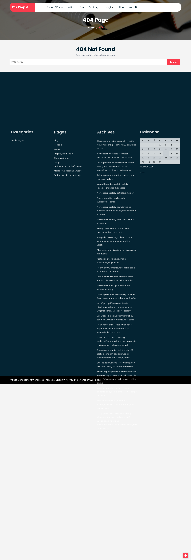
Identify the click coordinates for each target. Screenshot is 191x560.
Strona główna (55, 7)
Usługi (108, 7)
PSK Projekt (20, 7)
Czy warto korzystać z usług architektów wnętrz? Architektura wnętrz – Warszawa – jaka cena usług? (117, 372)
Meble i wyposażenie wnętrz (68, 201)
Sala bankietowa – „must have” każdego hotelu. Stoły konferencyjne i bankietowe (115, 435)
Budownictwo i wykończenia (68, 196)
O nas (71, 7)
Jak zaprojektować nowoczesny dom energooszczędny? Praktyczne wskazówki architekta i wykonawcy (115, 197)
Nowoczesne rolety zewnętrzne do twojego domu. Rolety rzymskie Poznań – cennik (116, 241)
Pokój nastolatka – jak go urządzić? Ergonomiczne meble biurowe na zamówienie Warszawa (114, 359)
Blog (121, 7)
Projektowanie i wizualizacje (67, 205)
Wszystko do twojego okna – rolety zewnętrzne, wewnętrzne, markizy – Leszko (114, 271)
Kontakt (133, 7)
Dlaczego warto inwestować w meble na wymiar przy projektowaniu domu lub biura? (116, 175)
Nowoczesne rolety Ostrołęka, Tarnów (115, 223)
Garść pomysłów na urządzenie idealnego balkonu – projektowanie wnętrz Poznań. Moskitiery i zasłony (114, 337)
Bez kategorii (17, 170)
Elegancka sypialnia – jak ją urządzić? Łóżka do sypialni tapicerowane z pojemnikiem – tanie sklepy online (115, 384)
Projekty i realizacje (89, 7)
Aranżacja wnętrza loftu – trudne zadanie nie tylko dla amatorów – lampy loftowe (117, 422)
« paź (142, 203)
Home (90, 27)
